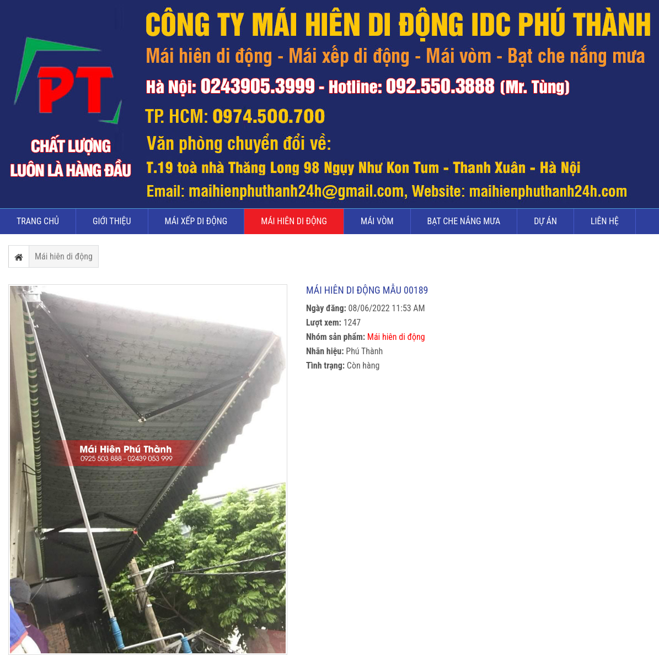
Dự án (545, 221)
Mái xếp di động (196, 221)
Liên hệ (605, 221)
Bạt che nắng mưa (464, 221)
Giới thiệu (112, 221)
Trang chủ (38, 221)
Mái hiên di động (294, 221)
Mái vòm (377, 221)
